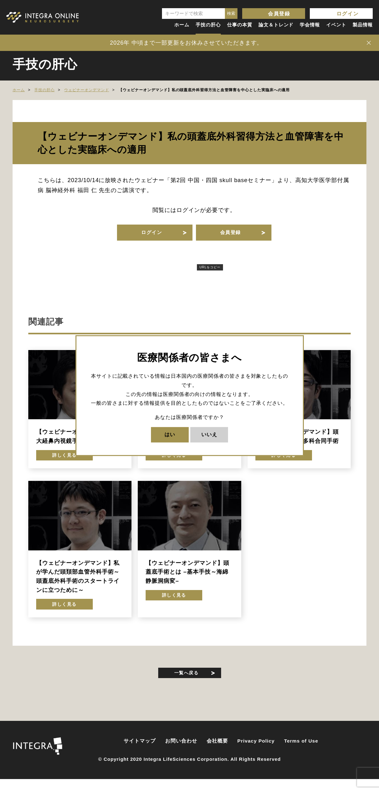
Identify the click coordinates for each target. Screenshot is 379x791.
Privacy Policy (256, 753)
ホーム (181, 24)
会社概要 (217, 753)
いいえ (209, 434)
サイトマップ (140, 753)
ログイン (348, 13)
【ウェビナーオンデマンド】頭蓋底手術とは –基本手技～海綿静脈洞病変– (187, 579)
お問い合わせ (181, 753)
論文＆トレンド (276, 24)
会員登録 (279, 13)
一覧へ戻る (186, 683)
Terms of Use (301, 753)
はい (169, 434)
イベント (336, 24)
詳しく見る (65, 461)
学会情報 (310, 24)
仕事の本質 (239, 24)
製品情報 (363, 24)
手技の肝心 (208, 24)
